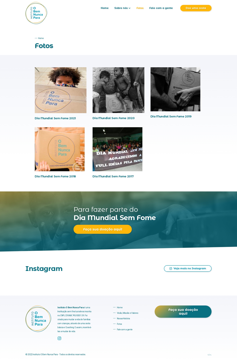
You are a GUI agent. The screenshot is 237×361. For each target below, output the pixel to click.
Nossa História (123, 318)
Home (105, 8)
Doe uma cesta (196, 8)
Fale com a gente (161, 8)
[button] (122, 8)
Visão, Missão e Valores (127, 313)
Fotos (140, 8)
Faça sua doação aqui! (102, 229)
